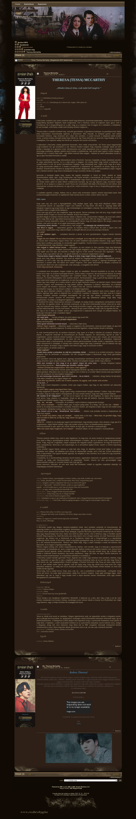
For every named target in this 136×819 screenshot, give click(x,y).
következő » (118, 52)
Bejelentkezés (29, 4)
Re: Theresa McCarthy (51, 666)
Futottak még (29, 50)
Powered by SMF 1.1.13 (59, 787)
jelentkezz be (37, 16)
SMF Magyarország (76, 788)
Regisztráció (42, 4)
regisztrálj (49, 16)
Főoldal (17, 4)
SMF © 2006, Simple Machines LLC (79, 787)
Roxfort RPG (23, 43)
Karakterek (24, 45)
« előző (111, 52)
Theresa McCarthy (33, 52)
